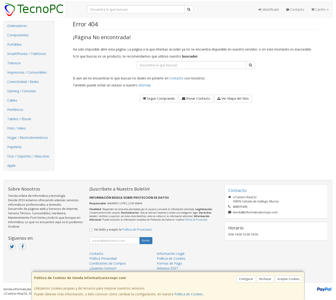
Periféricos (15, 109)
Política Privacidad (103, 258)
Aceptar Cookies (288, 279)
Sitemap (144, 85)
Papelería (14, 147)
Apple (11, 165)
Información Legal (170, 253)
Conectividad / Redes (23, 81)
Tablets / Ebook (19, 119)
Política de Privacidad (196, 219)
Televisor (14, 63)
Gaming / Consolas (21, 91)
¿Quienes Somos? (102, 268)
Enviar (146, 240)
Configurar (246, 279)
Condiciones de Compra (107, 263)
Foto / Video (16, 128)
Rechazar (265, 279)
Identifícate (269, 9)
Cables (12, 100)
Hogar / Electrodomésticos (27, 137)
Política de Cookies (188, 294)
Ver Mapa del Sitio (233, 98)
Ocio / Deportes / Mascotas (28, 156)
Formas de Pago (169, 263)
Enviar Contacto (196, 98)
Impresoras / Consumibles (27, 72)
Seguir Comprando (159, 98)
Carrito (320, 9)
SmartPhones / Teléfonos (26, 53)
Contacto (295, 9)
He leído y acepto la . (123, 230)
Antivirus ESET (167, 268)
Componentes (18, 35)
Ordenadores (17, 26)
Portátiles (14, 44)
